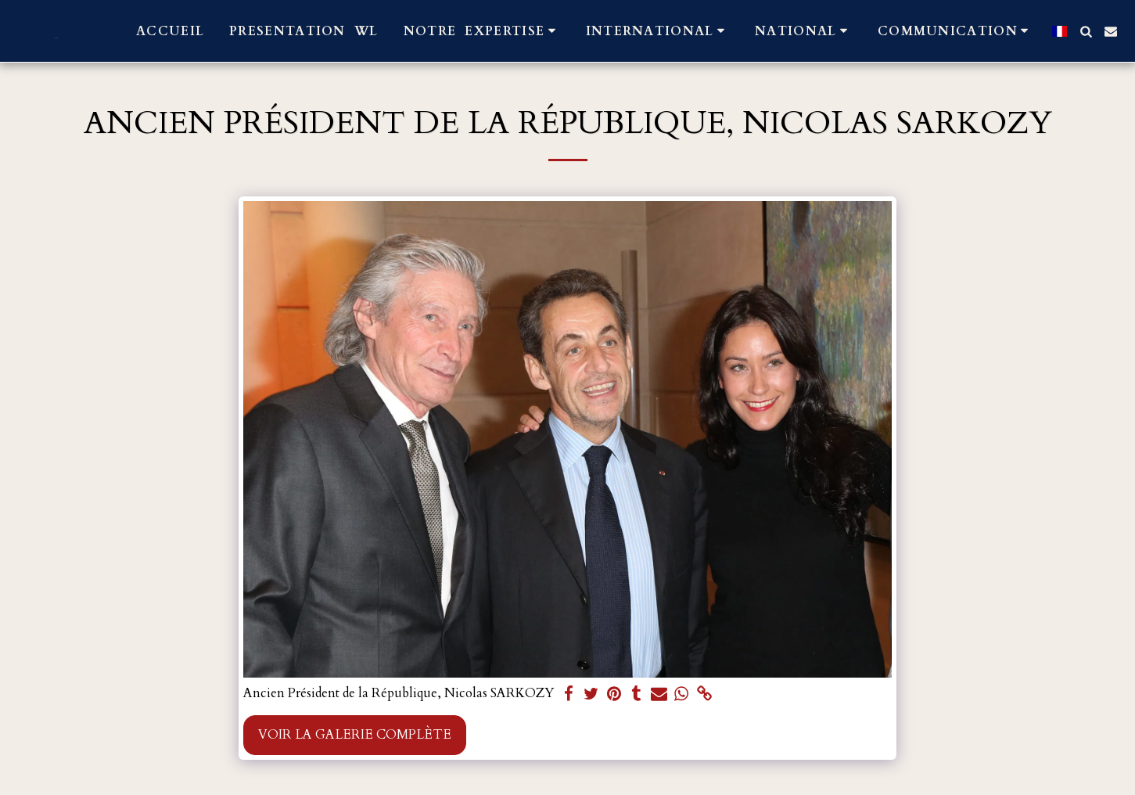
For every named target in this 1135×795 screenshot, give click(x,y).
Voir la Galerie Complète (354, 734)
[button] (482, 31)
